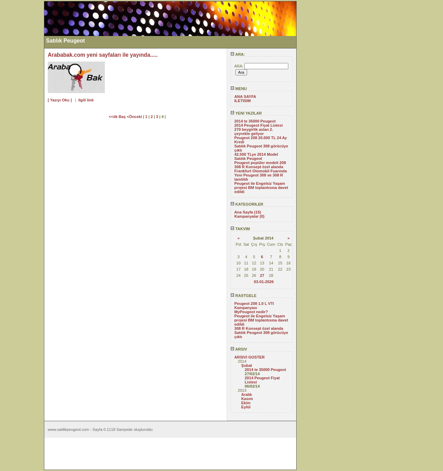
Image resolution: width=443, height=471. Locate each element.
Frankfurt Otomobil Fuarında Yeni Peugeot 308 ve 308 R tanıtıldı (260, 175)
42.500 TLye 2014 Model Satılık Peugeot (256, 156)
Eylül (246, 407)
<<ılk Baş (118, 117)
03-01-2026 (263, 282)
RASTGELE (243, 295)
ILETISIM (242, 101)
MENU (238, 89)
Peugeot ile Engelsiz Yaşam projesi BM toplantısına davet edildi (261, 187)
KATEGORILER (246, 204)
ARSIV (238, 349)
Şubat (246, 365)
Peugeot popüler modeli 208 (260, 163)
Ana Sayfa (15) (247, 212)
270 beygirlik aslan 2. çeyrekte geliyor (253, 131)
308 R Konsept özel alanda (258, 167)
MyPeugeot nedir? (251, 312)
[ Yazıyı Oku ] (60, 100)
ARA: (237, 54)
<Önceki (135, 117)
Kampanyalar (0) (249, 216)
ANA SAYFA (245, 96)
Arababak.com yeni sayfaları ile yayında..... (103, 55)
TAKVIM (240, 229)
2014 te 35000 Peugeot (254, 121)
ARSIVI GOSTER (249, 357)
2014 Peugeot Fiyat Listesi (258, 125)
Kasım (247, 399)
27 (262, 275)
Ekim (246, 403)
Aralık (246, 394)
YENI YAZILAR (246, 113)
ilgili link (86, 100)
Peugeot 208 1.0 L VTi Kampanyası (254, 305)
